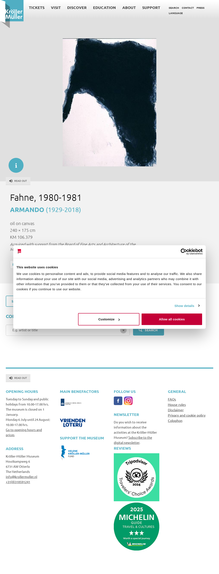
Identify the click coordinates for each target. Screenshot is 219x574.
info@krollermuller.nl (21, 477)
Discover (77, 7)
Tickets (36, 7)
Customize (109, 319)
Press (200, 7)
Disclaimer (176, 410)
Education (104, 7)
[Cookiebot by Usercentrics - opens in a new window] (184, 251)
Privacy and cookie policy (187, 415)
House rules (177, 404)
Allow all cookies (172, 319)
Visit (56, 7)
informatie (14, 163)
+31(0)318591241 (18, 482)
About (129, 7)
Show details (184, 305)
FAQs (172, 399)
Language (176, 13)
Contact (188, 7)
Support (151, 7)
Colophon (175, 420)
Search (174, 7)
